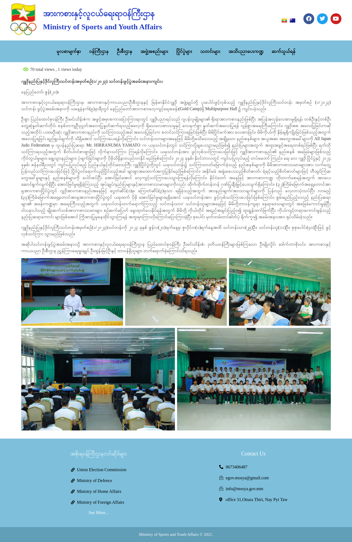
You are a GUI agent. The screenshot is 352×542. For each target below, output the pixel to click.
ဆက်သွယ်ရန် (284, 51)
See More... (99, 512)
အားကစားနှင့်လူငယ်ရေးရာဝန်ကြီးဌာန (99, 13)
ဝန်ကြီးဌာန (99, 51)
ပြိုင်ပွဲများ (184, 51)
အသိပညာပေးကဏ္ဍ (245, 51)
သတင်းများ (210, 51)
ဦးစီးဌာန (124, 51)
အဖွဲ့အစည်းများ (154, 51)
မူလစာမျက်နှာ (68, 51)
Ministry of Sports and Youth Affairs (102, 27)
